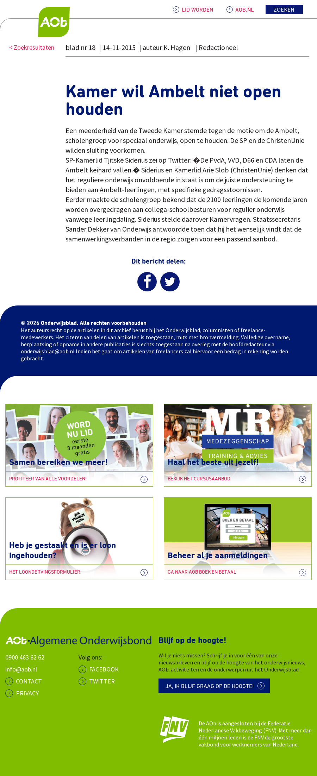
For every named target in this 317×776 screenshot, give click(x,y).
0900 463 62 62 (24, 657)
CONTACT (29, 681)
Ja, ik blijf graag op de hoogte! (210, 686)
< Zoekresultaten (31, 47)
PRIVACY (27, 693)
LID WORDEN (197, 10)
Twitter (102, 681)
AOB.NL (244, 10)
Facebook (104, 669)
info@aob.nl (21, 669)
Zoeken (284, 9)
